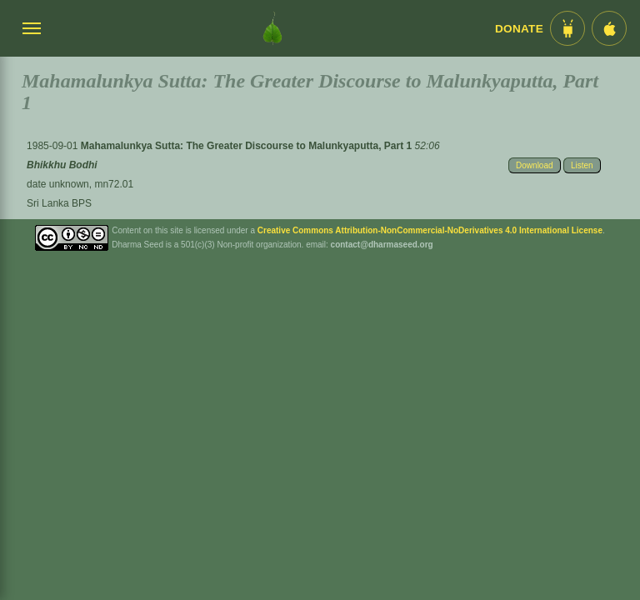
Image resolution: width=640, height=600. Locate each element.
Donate (519, 28)
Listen (582, 165)
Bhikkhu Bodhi (62, 165)
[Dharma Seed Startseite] (272, 28)
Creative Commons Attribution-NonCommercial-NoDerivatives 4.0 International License (430, 230)
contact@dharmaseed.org (382, 244)
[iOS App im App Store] (609, 28)
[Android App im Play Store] (567, 28)
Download (534, 165)
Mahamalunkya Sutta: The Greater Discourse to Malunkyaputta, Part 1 (248, 146)
